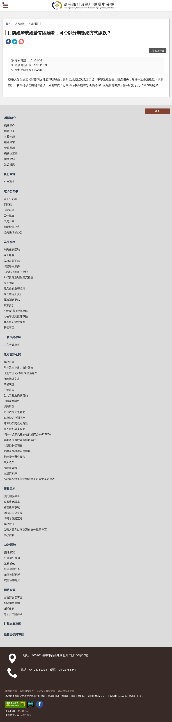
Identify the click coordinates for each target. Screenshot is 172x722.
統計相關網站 (12, 574)
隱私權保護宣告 (66, 690)
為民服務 (19, 23)
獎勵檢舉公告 (12, 226)
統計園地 (10, 544)
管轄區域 (9, 147)
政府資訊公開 (12, 354)
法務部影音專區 (13, 597)
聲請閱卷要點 (12, 299)
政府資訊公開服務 (14, 417)
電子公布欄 (11, 191)
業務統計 (9, 384)
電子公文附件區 (13, 614)
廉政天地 (9, 488)
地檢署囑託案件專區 (16, 316)
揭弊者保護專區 (14, 634)
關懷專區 (9, 327)
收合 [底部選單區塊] (157, 111)
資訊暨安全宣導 (13, 512)
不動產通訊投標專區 (16, 310)
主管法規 (9, 389)
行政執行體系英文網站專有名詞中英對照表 (29, 478)
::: (3, 2)
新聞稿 (8, 204)
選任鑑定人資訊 (13, 294)
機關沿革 (9, 131)
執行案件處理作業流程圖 (18, 277)
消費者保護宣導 (13, 518)
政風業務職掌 (12, 501)
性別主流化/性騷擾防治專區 (20, 373)
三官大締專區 (12, 337)
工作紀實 (9, 215)
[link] (8, 42)
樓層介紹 (9, 158)
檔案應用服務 (12, 266)
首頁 (8, 23)
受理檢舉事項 (12, 507)
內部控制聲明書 (13, 445)
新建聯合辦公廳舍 (14, 456)
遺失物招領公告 (13, 232)
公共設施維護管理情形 (17, 451)
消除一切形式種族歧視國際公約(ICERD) (27, 434)
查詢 (166, 5)
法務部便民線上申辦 (16, 271)
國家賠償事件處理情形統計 (20, 439)
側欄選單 (5, 6)
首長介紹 (9, 136)
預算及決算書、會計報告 (18, 367)
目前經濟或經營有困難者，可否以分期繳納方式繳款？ (59, 32)
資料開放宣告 (27, 690)
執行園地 (9, 174)
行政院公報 (10, 467)
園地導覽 (9, 552)
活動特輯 (9, 210)
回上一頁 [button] (159, 50)
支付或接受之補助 (14, 412)
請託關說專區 (12, 496)
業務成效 (9, 563)
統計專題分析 (12, 569)
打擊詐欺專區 (12, 623)
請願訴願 (9, 406)
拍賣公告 (9, 221)
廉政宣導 (9, 524)
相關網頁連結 (12, 603)
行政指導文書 (12, 378)
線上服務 (9, 255)
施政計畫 (9, 362)
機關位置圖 (11, 153)
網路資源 (9, 589)
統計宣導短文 (12, 580)
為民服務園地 (12, 249)
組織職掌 (9, 142)
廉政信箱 (9, 535)
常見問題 (33, 23)
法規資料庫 (10, 473)
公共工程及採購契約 (16, 395)
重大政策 (9, 462)
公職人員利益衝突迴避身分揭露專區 (25, 529)
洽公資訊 (9, 164)
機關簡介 (10, 117)
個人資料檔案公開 (14, 428)
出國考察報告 (12, 400)
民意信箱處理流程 (14, 288)
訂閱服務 (9, 608)
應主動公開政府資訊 (16, 423)
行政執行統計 (12, 557)
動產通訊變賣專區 (14, 321)
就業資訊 (9, 305)
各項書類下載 (12, 260)
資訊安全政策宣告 (45, 690)
